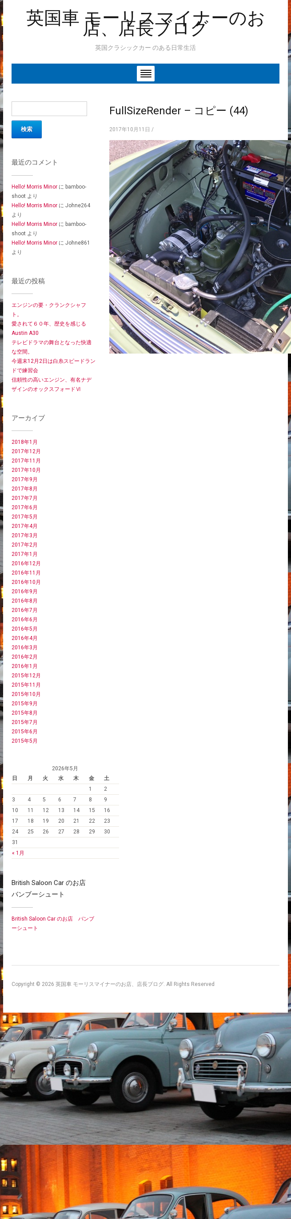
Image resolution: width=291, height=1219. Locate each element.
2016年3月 (25, 647)
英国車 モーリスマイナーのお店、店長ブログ (145, 23)
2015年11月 (26, 685)
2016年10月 (26, 582)
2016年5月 (25, 629)
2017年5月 (25, 517)
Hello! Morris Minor (34, 187)
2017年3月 (25, 535)
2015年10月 (26, 694)
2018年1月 (25, 442)
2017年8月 (25, 489)
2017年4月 (25, 526)
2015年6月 (25, 731)
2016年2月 (25, 657)
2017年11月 (26, 461)
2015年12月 (26, 675)
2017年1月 (25, 554)
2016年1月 (25, 666)
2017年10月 (26, 470)
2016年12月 (26, 563)
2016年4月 (25, 638)
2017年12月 (26, 451)
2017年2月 (25, 545)
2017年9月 (25, 479)
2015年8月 (25, 713)
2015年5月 (25, 741)
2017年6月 (25, 507)
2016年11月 (26, 573)
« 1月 (18, 853)
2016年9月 (25, 591)
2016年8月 (25, 601)
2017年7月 (25, 498)
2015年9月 (25, 703)
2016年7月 (25, 610)
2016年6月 (25, 619)
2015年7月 (25, 722)
